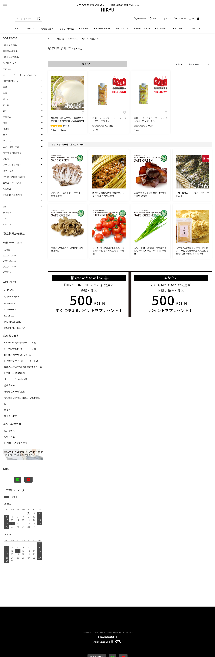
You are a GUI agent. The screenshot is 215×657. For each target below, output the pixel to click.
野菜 (5, 87)
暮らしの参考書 (67, 28)
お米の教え (9, 430)
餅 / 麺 (6, 105)
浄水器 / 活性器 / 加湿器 (14, 176)
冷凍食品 (7, 116)
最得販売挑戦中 (10, 51)
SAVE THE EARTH (12, 297)
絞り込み (86, 63)
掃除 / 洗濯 (8, 170)
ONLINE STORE (104, 28)
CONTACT (195, 28)
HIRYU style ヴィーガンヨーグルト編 (21, 360)
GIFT (5, 218)
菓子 (5, 134)
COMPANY (165, 28)
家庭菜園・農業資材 (12, 194)
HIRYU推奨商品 (10, 45)
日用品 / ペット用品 (12, 182)
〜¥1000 (6, 250)
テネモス (7, 212)
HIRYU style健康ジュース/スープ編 (20, 348)
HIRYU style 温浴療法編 (14, 373)
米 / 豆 (6, 99)
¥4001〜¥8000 (9, 266)
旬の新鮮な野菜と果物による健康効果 (22, 397)
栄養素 (7, 409)
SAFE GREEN (10, 309)
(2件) (69, 125)
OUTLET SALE (9, 63)
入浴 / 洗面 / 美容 (11, 146)
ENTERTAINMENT (143, 28)
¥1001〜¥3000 (9, 255)
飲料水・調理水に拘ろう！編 (17, 354)
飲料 (5, 122)
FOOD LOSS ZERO (12, 321)
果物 (5, 93)
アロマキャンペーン (12, 69)
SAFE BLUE (9, 315)
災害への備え (10, 436)
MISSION (31, 28)
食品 (5, 110)
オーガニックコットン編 (15, 379)
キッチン (7, 140)
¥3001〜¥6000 (9, 261)
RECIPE (85, 28)
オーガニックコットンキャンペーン (19, 75)
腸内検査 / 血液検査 (12, 152)
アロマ (6, 158)
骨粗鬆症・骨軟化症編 (14, 391)
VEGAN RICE (9, 303)
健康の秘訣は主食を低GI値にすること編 (23, 366)
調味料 (6, 128)
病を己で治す (47, 28)
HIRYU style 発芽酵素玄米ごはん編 (20, 342)
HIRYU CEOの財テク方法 (15, 442)
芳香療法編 (9, 385)
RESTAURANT (122, 28)
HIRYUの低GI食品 (11, 57)
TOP (18, 28)
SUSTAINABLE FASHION (14, 327)
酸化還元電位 (10, 415)
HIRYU (107, 640)
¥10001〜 (7, 272)
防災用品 (7, 188)
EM (4, 206)
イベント (7, 224)
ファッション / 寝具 (12, 164)
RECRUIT (179, 28)
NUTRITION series (11, 81)
